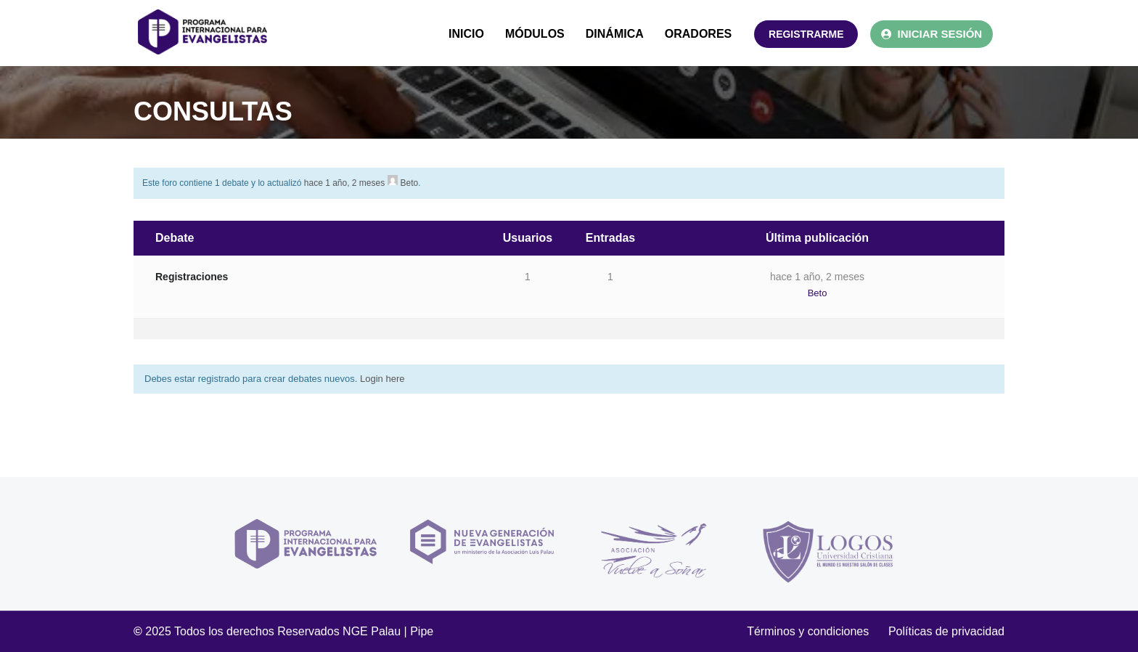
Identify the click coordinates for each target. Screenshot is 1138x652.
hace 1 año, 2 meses (344, 183)
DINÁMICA (615, 34)
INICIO (466, 34)
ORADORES (698, 34)
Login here (382, 378)
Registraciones (191, 276)
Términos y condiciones (817, 631)
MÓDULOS (535, 34)
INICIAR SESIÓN (931, 34)
